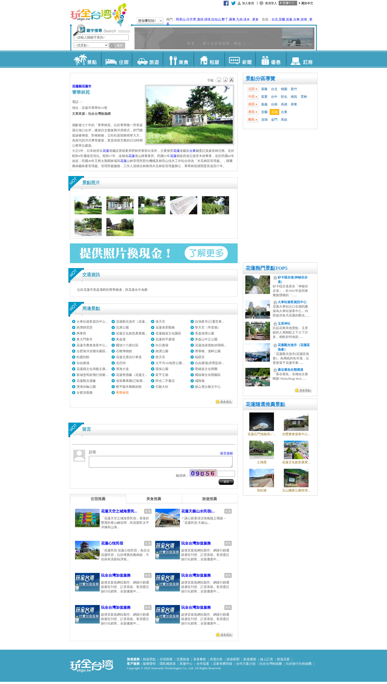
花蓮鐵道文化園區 (168, 333)
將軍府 (81, 333)
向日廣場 (161, 345)
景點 (85, 59)
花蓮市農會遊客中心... (92, 345)
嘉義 (264, 104)
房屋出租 (216, 661)
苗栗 (264, 96)
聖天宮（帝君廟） (208, 327)
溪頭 (200, 19)
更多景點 (305, 390)
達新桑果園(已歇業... (130, 381)
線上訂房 (266, 661)
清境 (207, 19)
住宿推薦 (166, 661)
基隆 (264, 89)
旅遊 (147, 59)
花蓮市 (86, 86)
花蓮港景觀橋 (165, 327)
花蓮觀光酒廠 (86, 381)
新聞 (239, 59)
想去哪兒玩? (147, 20)
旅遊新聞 (233, 661)
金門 (274, 119)
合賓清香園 (85, 392)
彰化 (284, 96)
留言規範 (226, 453)
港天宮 (160, 321)
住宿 (116, 59)
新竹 (294, 89)
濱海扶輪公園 (86, 387)
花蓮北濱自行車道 (129, 357)
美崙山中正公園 (206, 339)
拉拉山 (216, 19)
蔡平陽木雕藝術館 (129, 387)
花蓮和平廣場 (165, 339)
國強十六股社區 (127, 345)
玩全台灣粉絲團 (270, 666)
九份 (239, 19)
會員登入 (271, 3)
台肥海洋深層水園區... (92, 351)
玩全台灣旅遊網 (98, 15)
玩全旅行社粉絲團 (298, 666)
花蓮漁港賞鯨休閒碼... (210, 345)
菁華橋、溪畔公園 (208, 351)
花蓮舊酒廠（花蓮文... (131, 375)
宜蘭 (282, 19)
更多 (255, 19)
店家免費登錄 (222, 666)
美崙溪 (121, 339)
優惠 (270, 59)
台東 (296, 19)
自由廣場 (83, 363)
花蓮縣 (77, 86)
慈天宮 (160, 357)
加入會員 (248, 3)
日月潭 (191, 19)
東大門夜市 (85, 339)
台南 (274, 104)
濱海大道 (122, 369)
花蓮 (289, 19)
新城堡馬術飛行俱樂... (92, 375)
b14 (231, 80)
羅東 (232, 19)
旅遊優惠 (249, 661)
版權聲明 (149, 666)
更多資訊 (225, 401)
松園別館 (83, 357)
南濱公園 (161, 351)
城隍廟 (200, 381)
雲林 (304, 96)
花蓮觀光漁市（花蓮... (131, 321)
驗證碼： (182, 478)
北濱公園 (122, 327)
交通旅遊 (182, 661)
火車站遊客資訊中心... (92, 321)
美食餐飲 (199, 661)
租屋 (209, 59)
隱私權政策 (168, 666)
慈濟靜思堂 (85, 327)
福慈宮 (200, 357)
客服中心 (186, 666)
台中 (274, 96)
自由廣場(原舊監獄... (209, 363)
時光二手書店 (165, 381)
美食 (178, 59)
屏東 (294, 104)
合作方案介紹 (245, 666)
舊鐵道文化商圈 (206, 369)
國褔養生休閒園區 (208, 375)
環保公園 (161, 369)
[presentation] (98, 501)
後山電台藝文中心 (208, 387)
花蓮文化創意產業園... (131, 333)
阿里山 (181, 19)
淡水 (246, 19)
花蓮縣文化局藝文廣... (92, 369)
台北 (274, 19)
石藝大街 (161, 387)
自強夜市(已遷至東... (209, 321)
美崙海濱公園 (204, 333)
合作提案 (202, 666)
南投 (294, 96)
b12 (219, 80)
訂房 (301, 59)
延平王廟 (161, 375)
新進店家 (283, 661)
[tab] (98, 501)
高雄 (284, 104)
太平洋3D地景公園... (169, 363)
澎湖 (303, 19)
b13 (225, 80)
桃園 (284, 89)
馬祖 (284, 119)
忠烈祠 (121, 363)
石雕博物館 (124, 351)
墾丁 (225, 19)
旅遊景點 (149, 661)
